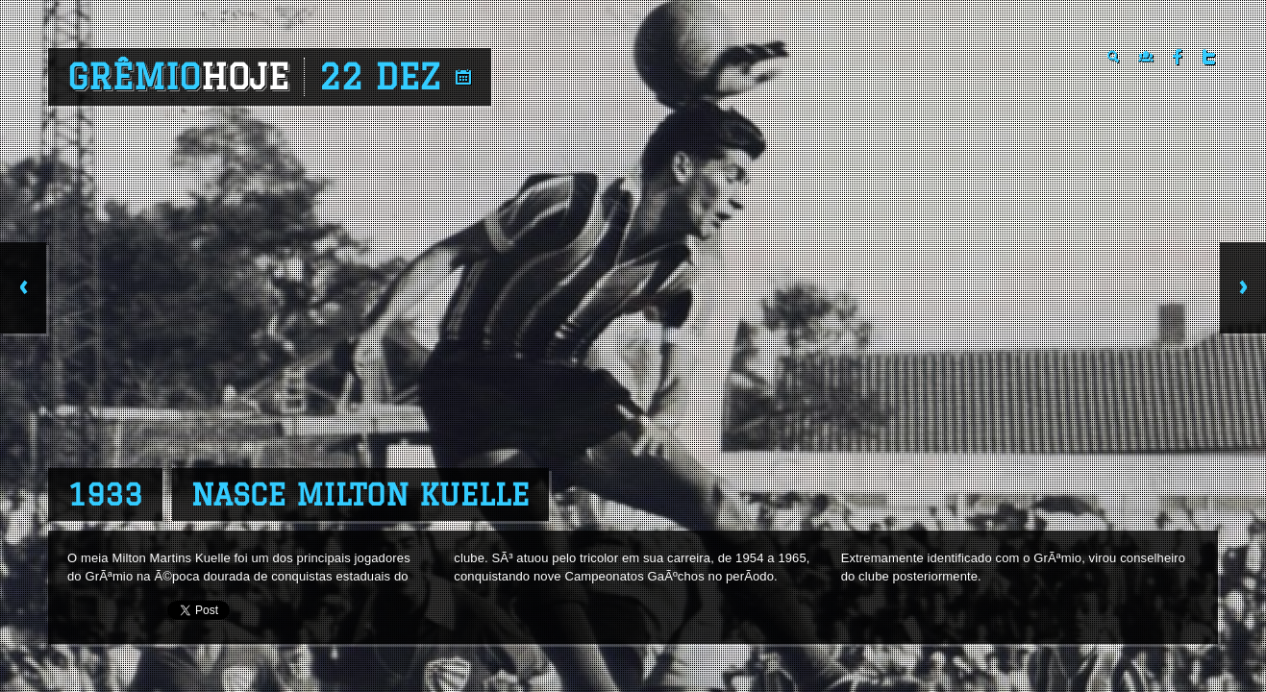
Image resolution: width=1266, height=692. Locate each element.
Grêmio (178, 77)
